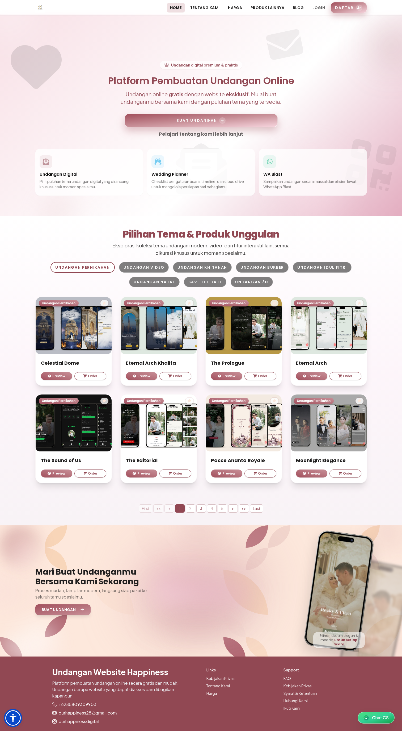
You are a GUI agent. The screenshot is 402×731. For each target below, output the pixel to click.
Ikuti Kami (291, 708)
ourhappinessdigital (79, 721)
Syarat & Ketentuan (300, 693)
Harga (235, 7)
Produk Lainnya (267, 7)
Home (176, 7)
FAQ (287, 678)
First (145, 508)
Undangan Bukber (262, 267)
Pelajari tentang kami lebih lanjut (201, 134)
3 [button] (201, 508)
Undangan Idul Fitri (322, 267)
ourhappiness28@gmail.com (88, 713)
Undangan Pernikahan (82, 267)
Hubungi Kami (295, 700)
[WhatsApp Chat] (376, 718)
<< (158, 508)
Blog (298, 7)
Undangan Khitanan (202, 267)
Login (318, 7)
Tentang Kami (204, 7)
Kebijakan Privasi (221, 678)
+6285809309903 (77, 704)
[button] (13, 718)
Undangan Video (144, 267)
